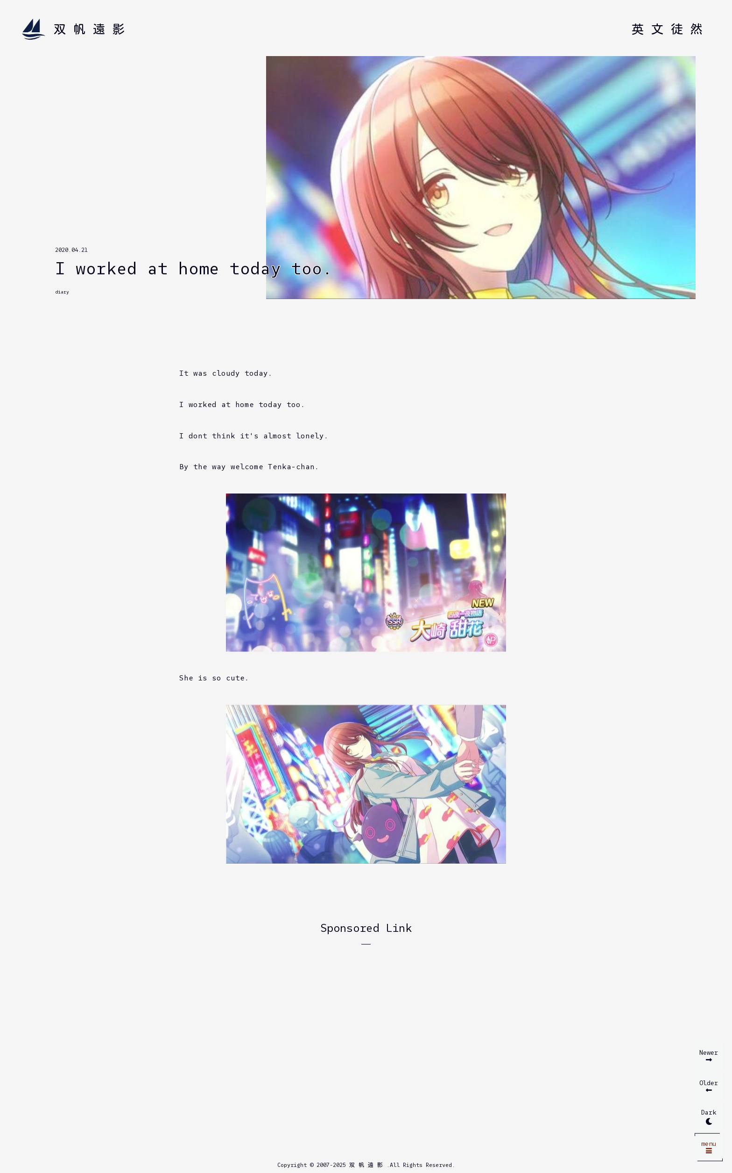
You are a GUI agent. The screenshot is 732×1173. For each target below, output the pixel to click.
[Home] (77, 29)
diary (62, 292)
